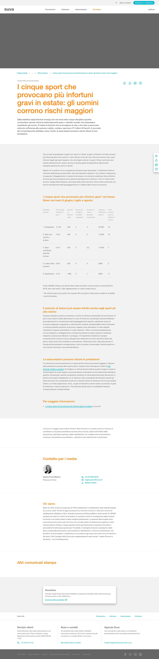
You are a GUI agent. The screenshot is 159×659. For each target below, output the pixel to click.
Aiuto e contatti (125, 3)
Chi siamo (97, 9)
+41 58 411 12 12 (25, 643)
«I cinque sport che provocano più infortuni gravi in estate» (68, 406)
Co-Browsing (86, 654)
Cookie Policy (76, 654)
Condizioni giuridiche (33, 654)
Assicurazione (81, 9)
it (116, 3)
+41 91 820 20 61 (90, 477)
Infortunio (65, 9)
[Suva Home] (9, 9)
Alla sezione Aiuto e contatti (71, 643)
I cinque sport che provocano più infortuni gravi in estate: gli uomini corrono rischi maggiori (84, 73)
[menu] (124, 83)
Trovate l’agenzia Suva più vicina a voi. (118, 643)
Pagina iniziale (22, 73)
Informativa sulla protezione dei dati (60, 654)
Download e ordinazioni (144, 3)
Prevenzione (50, 9)
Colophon (44, 654)
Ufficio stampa (42, 73)
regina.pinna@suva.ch (92, 480)
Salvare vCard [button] (89, 483)
